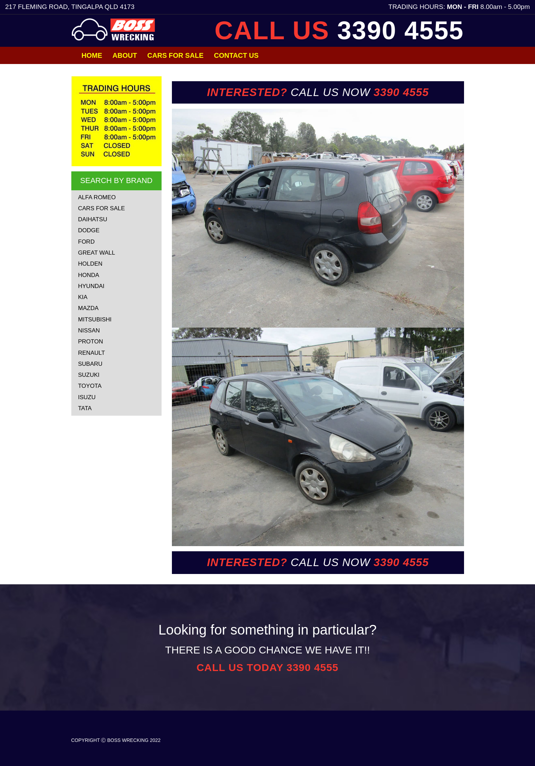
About (125, 55)
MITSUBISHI (95, 319)
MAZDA (88, 308)
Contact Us (236, 55)
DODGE (89, 230)
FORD (86, 241)
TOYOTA (90, 386)
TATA (85, 408)
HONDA (88, 275)
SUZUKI (89, 375)
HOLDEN (90, 263)
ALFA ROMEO (97, 197)
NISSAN (89, 330)
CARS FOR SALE (101, 208)
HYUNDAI (91, 286)
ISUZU (87, 397)
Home (92, 55)
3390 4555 (400, 30)
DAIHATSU (92, 219)
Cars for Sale (175, 55)
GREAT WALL (96, 252)
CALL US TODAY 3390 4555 (267, 667)
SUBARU (90, 364)
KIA (83, 297)
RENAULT (91, 353)
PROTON (90, 341)
